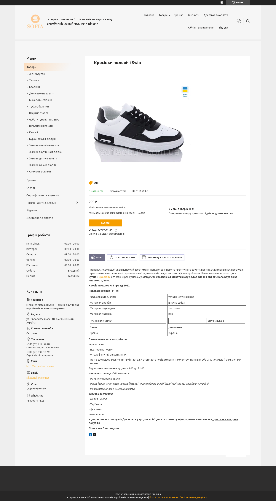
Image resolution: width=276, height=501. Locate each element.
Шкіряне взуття (38, 113)
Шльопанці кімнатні (41, 125)
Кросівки (34, 86)
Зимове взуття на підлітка (45, 151)
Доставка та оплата (216, 15)
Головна (149, 15)
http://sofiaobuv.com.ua (40, 366)
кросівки (105, 276)
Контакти (193, 15)
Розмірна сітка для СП (41, 202)
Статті (30, 187)
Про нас (178, 15)
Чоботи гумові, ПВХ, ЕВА (44, 119)
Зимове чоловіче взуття (44, 145)
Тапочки (34, 80)
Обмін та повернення (201, 27)
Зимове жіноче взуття (42, 165)
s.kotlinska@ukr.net (37, 377)
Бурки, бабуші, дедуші (42, 138)
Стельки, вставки (40, 171)
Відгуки (223, 27)
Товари (163, 15)
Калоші (33, 132)
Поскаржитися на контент (163, 497)
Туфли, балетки (39, 106)
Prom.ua (156, 494)
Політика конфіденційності (194, 497)
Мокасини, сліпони (40, 100)
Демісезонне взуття (41, 93)
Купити (105, 222)
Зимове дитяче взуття (43, 158)
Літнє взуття (37, 73)
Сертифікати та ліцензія (42, 195)
